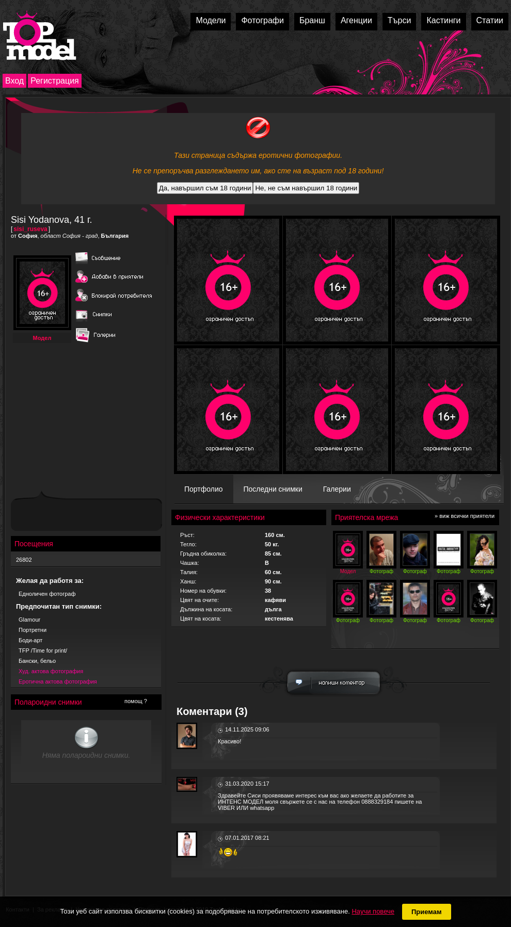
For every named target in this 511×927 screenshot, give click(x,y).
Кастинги (443, 20)
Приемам (426, 912)
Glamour (29, 619)
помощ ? (135, 701)
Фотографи (262, 20)
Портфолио (203, 489)
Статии (489, 20)
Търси (399, 20)
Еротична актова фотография (58, 681)
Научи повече (373, 911)
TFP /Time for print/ (43, 650)
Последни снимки (273, 489)
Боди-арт (30, 640)
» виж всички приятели (464, 516)
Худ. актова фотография (51, 671)
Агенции (356, 20)
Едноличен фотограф (47, 594)
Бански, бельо (37, 661)
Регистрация (54, 80)
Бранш (312, 20)
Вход (14, 80)
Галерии (337, 489)
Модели (211, 20)
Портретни (32, 630)
